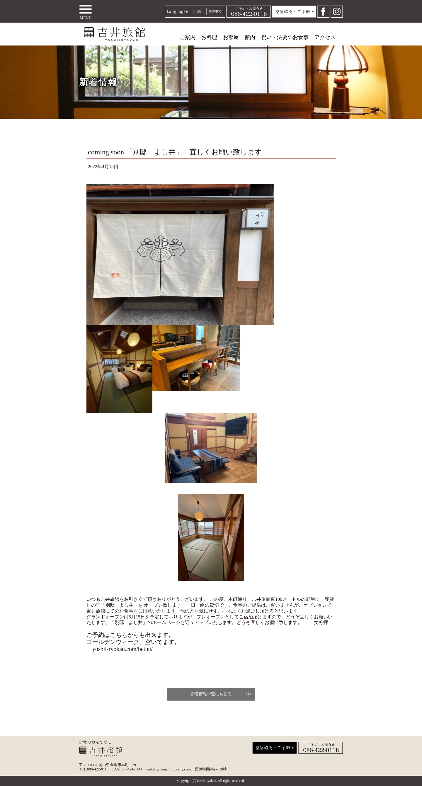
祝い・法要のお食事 (285, 37)
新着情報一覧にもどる (211, 694)
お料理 (209, 37)
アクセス (325, 37)
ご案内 (187, 37)
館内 (250, 37)
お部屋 (231, 37)
